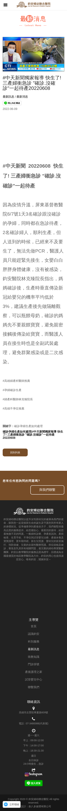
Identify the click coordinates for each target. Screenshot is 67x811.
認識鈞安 (33, 633)
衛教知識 (33, 656)
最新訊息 (33, 649)
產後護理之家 (33, 671)
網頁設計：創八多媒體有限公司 (33, 806)
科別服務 (33, 641)
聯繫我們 (33, 687)
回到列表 (15, 452)
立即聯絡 (14, 804)
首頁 (33, 626)
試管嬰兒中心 (33, 679)
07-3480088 (32, 723)
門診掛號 (33, 664)
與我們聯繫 (47, 490)
